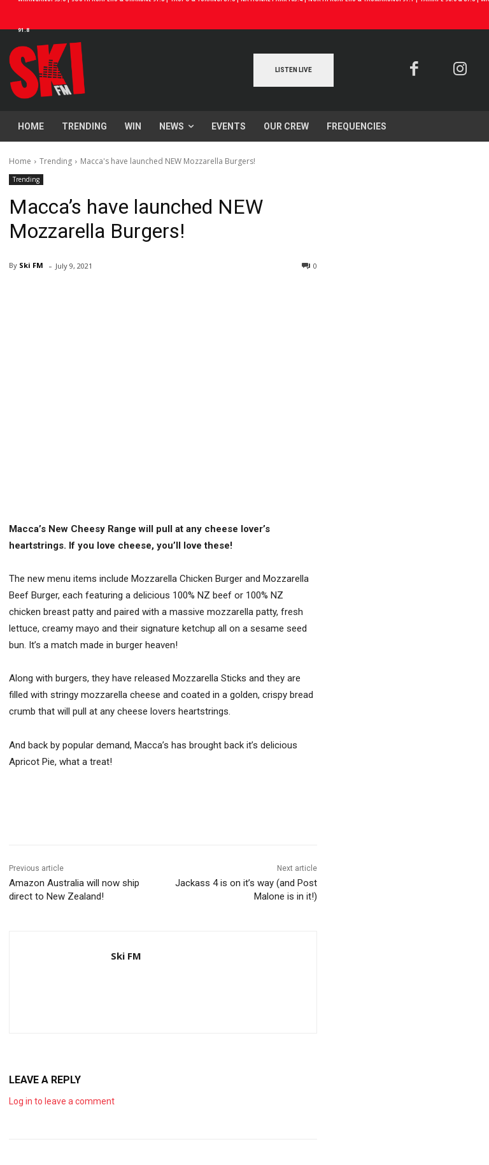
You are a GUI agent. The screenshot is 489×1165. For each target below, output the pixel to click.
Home (20, 161)
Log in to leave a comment (62, 1101)
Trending (55, 161)
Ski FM (31, 265)
